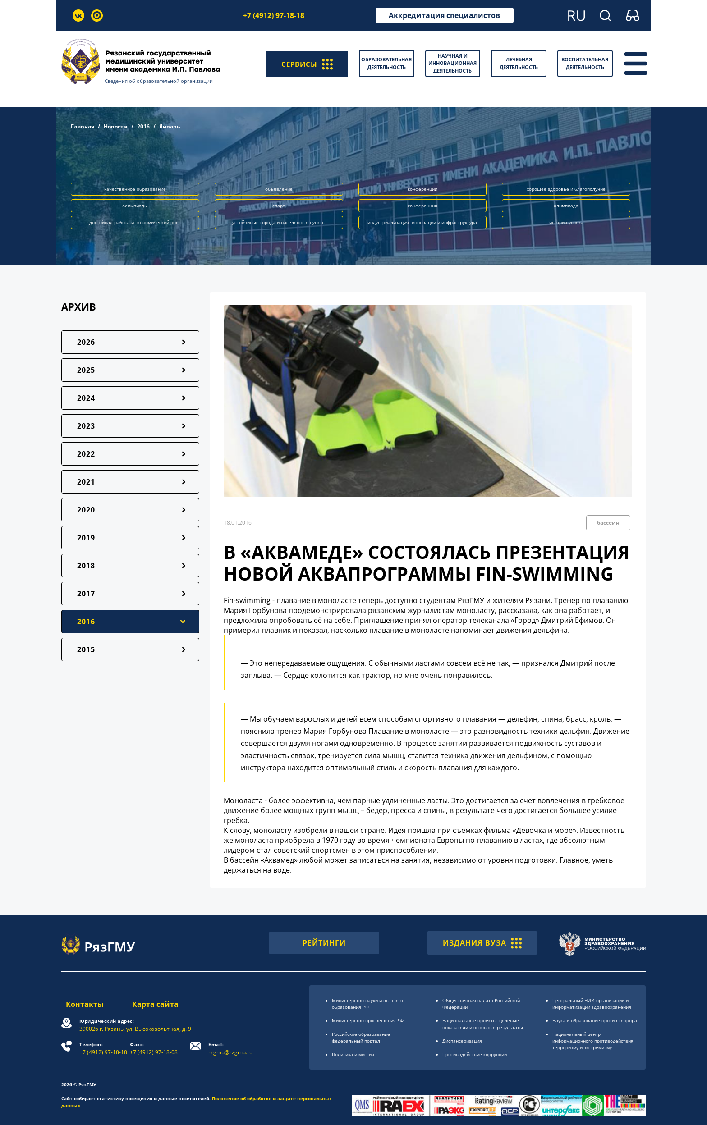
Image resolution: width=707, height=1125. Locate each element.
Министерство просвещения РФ (368, 1020)
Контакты (80, 1004)
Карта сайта (156, 1004)
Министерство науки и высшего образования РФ (367, 1003)
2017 (86, 594)
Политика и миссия (353, 1054)
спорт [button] (278, 205)
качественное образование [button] (135, 189)
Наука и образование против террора (594, 1020)
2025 (86, 370)
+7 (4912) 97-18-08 (156, 1048)
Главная (82, 126)
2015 (86, 649)
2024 (86, 398)
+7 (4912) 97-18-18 (273, 15)
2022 (86, 454)
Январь (169, 126)
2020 (86, 510)
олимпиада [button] (566, 205)
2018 (86, 566)
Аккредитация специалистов (444, 15)
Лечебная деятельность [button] (519, 63)
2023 (86, 426)
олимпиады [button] (135, 205)
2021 (86, 482)
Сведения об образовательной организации (165, 81)
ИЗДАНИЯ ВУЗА (482, 943)
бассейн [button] (608, 522)
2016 (143, 126)
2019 (86, 538)
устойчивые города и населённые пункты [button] (279, 222)
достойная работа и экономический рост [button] (134, 222)
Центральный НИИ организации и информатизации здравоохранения (591, 1003)
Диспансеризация (462, 1041)
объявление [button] (279, 189)
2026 (86, 342)
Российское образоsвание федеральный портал (361, 1037)
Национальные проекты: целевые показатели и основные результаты (482, 1023)
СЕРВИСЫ (306, 63)
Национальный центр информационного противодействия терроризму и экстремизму (593, 1041)
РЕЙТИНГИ (324, 943)
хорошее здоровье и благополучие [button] (566, 189)
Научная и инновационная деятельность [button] (452, 63)
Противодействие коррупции (474, 1054)
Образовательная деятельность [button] (386, 63)
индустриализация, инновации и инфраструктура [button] (422, 222)
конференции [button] (422, 189)
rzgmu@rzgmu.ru (233, 1048)
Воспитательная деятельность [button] (584, 63)
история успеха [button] (566, 222)
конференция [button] (422, 205)
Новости (116, 126)
